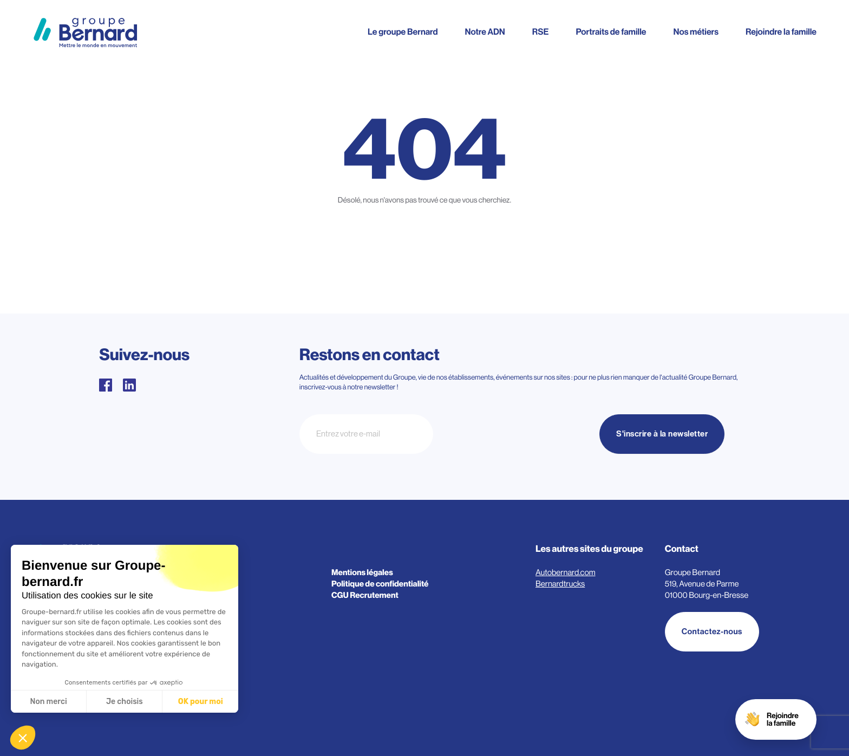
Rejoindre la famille (781, 32)
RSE (540, 32)
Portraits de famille (611, 32)
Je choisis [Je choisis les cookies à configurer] (124, 701)
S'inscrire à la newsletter (662, 434)
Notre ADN (485, 32)
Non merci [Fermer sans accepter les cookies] (48, 701)
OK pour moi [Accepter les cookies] (200, 701)
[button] (23, 738)
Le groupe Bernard (402, 32)
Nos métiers (696, 32)
